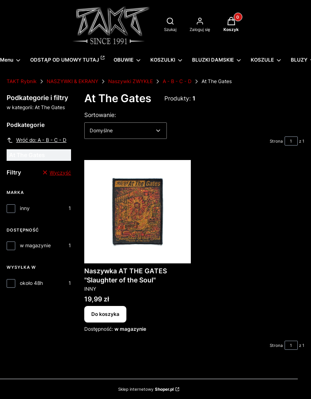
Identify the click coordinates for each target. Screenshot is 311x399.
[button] (231, 25)
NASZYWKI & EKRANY (72, 81)
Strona (276, 141)
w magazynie (35, 245)
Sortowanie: (100, 114)
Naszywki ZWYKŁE (130, 81)
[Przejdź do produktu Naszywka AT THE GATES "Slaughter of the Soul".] (137, 211)
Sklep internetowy (146, 389)
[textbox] (125, 130)
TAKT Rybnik (22, 81)
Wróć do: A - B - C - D (36, 140)
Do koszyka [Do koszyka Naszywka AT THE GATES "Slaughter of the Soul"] (105, 314)
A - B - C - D (177, 81)
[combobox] (125, 130)
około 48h (31, 283)
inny (25, 208)
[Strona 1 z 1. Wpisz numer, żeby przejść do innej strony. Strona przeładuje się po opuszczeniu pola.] (291, 141)
